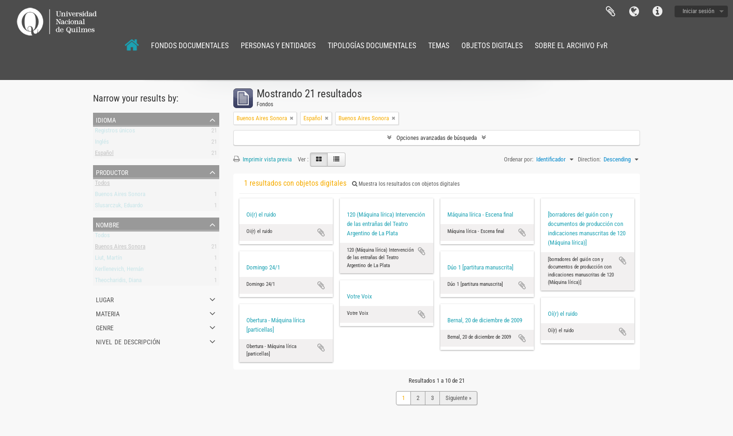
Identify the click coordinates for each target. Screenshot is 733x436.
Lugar (105, 299)
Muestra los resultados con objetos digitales (406, 184)
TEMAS (438, 45)
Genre (105, 327)
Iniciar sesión (698, 11)
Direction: (589, 159)
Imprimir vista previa (262, 159)
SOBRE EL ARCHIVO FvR (571, 45)
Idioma (634, 11)
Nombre (107, 224)
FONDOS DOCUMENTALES (190, 45)
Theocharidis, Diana (118, 281)
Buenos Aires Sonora (120, 195)
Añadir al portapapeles (321, 232)
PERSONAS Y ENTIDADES (278, 45)
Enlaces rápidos (657, 11)
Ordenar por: (518, 159)
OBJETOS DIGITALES (492, 45)
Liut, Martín (108, 259)
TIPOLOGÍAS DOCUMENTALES (372, 45)
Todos (102, 184)
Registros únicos (115, 132)
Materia (108, 313)
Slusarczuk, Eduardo (119, 207)
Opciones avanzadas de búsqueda (436, 137)
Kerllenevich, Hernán (119, 270)
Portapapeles (610, 11)
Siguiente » (458, 397)
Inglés (102, 143)
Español (104, 154)
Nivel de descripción (128, 341)
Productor (112, 171)
